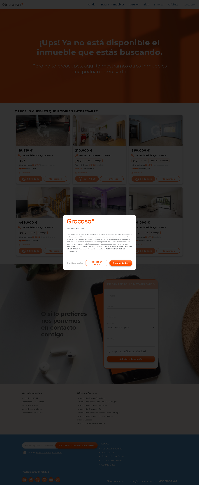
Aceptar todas (121, 263)
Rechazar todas (96, 263)
